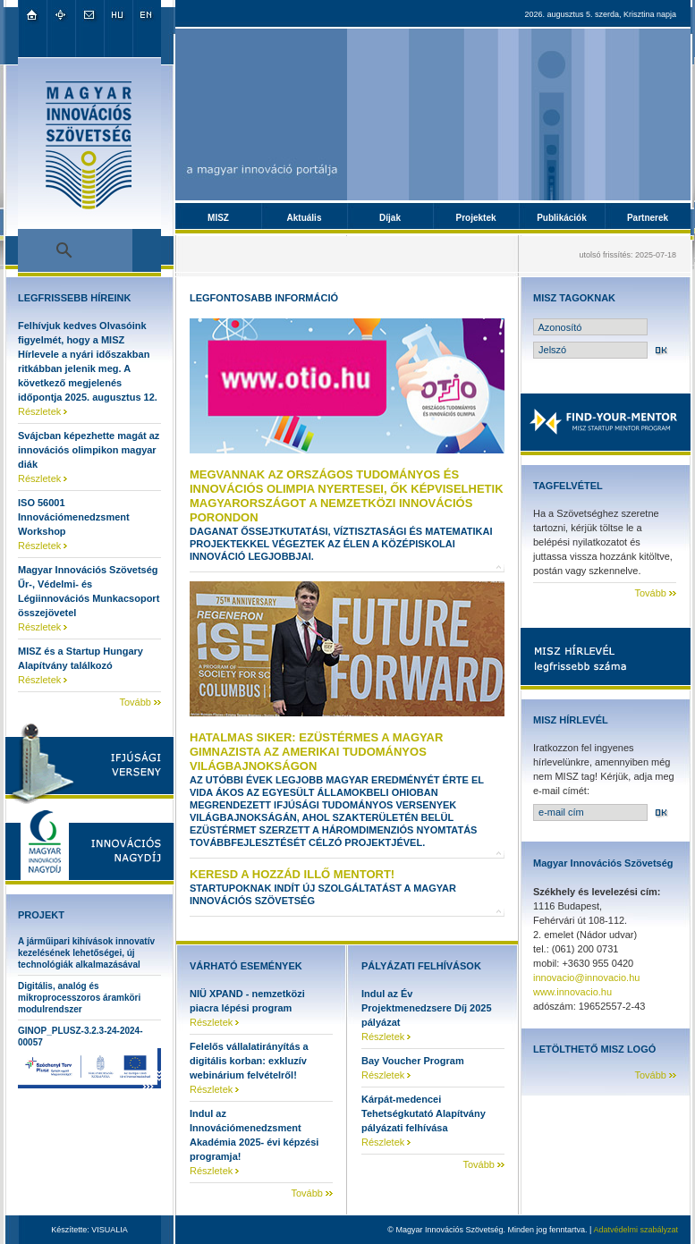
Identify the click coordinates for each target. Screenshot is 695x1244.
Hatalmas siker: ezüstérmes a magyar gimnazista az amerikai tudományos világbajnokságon (316, 752)
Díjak (390, 218)
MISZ (218, 218)
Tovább (134, 702)
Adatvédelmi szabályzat (635, 1229)
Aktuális (304, 218)
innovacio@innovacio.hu (586, 977)
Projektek (475, 218)
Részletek (39, 411)
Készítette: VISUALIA (89, 1229)
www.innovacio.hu (572, 991)
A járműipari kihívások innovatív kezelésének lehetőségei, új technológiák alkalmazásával (86, 952)
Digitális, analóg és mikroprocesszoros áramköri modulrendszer (79, 997)
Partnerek (647, 218)
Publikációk (562, 218)
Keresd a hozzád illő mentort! (292, 874)
